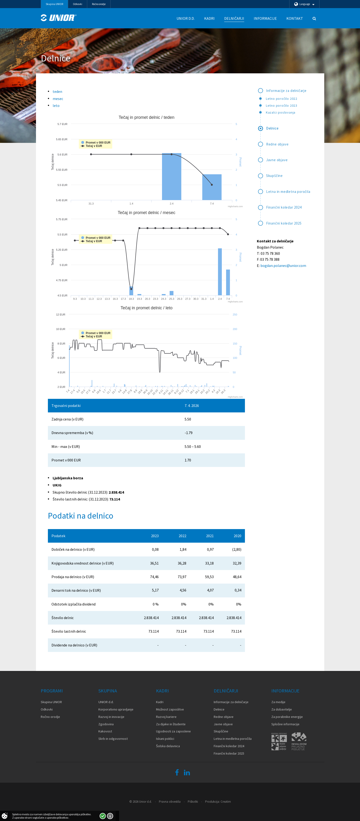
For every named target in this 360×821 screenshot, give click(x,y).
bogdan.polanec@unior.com (283, 265)
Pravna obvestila (170, 802)
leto (56, 105)
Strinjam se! (103, 816)
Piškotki (193, 802)
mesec (58, 98)
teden (57, 91)
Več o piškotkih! (110, 816)
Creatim (226, 802)
